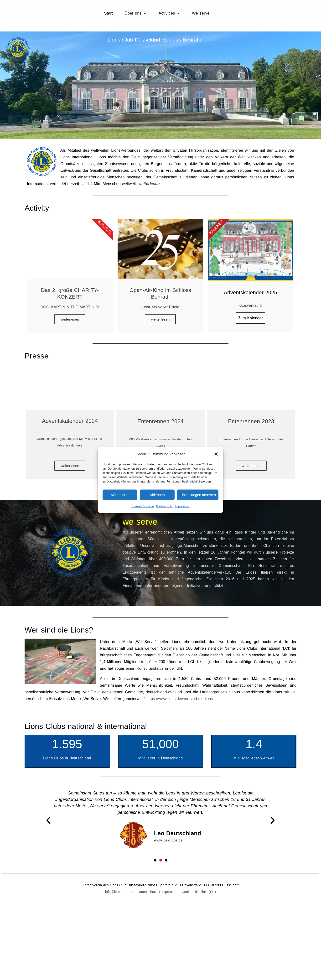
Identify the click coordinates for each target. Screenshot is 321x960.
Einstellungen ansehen (198, 495)
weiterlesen (149, 178)
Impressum (182, 506)
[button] (216, 453)
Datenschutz (164, 506)
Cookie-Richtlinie (142, 506)
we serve (140, 515)
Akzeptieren (119, 495)
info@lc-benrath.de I (121, 886)
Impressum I (171, 886)
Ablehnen (157, 495)
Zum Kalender (250, 312)
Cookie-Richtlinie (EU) (199, 886)
